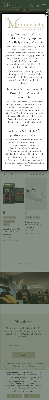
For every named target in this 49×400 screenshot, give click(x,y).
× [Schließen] (47, 14)
